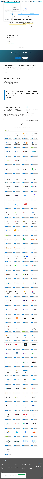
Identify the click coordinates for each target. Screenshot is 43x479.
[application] (41, 477)
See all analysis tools (7, 85)
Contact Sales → (25, 57)
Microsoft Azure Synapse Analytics (18, 67)
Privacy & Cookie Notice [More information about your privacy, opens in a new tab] (10, 476)
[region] (13, 475)
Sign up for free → (18, 57)
